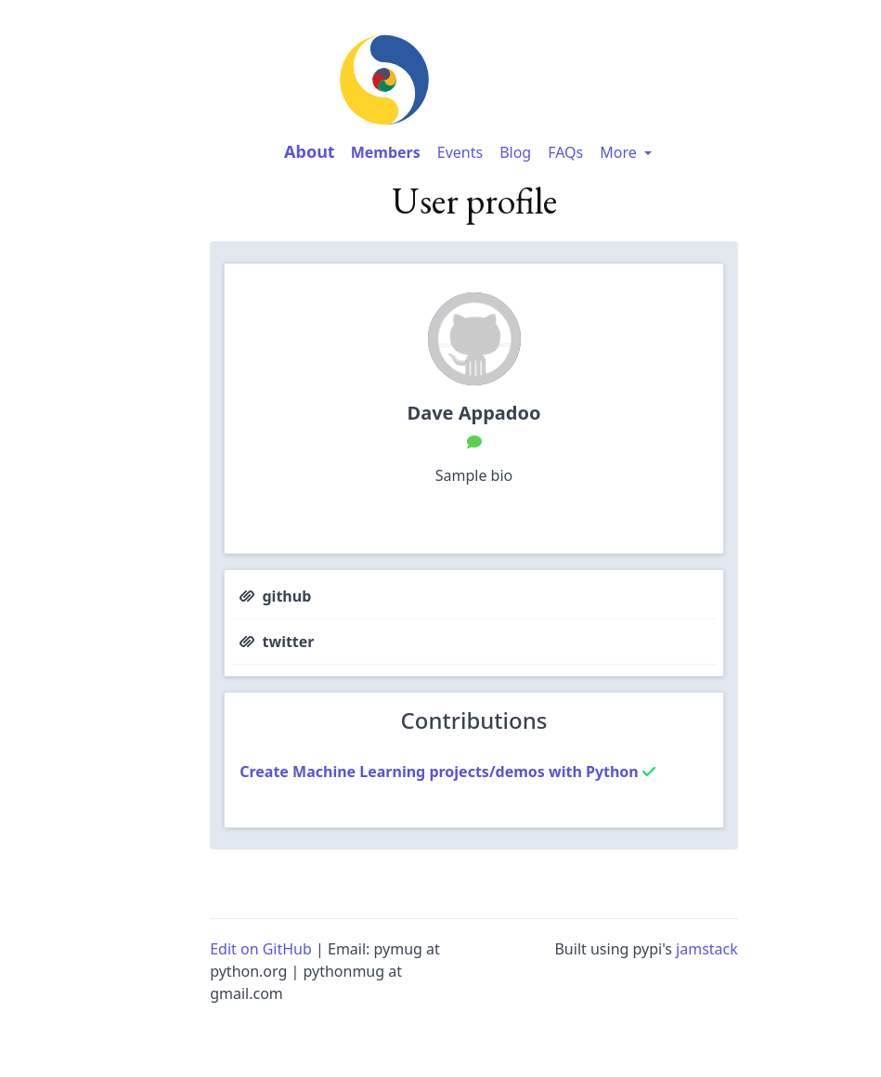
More (627, 152)
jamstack (707, 949)
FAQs (565, 152)
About (309, 151)
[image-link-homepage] (473, 79)
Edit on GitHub (261, 949)
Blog (515, 152)
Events (460, 152)
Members (386, 152)
